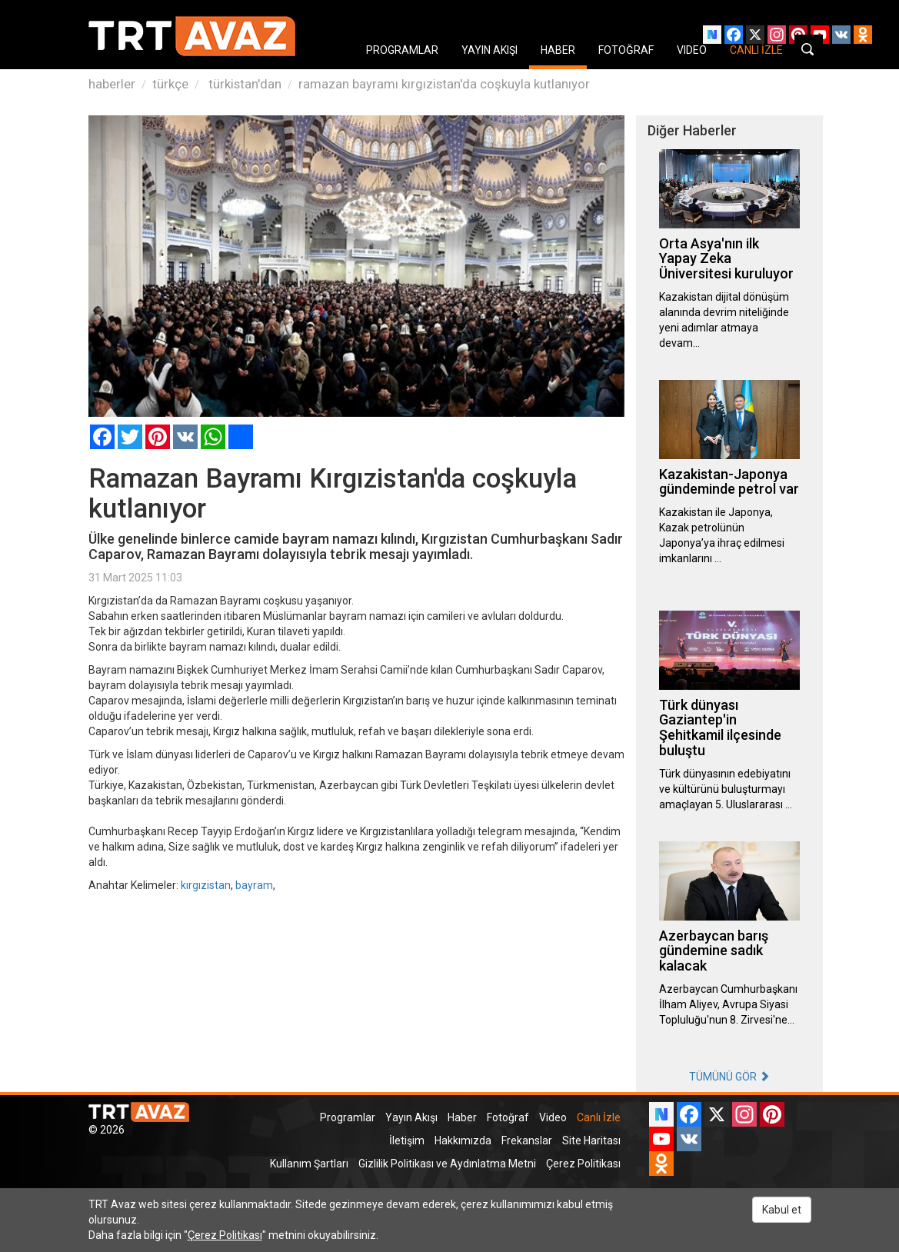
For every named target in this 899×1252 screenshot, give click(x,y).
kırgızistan (206, 885)
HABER (558, 50)
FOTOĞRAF (626, 50)
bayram (254, 885)
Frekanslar (526, 1140)
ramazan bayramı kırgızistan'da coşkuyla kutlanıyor (444, 84)
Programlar (347, 1117)
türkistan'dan (243, 84)
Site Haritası (591, 1140)
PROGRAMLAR (402, 50)
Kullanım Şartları (309, 1163)
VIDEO (692, 50)
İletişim (407, 1140)
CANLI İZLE (756, 50)
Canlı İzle (599, 1117)
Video (553, 1117)
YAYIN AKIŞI (489, 50)
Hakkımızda (463, 1140)
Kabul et (781, 1210)
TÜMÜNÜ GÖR (729, 1077)
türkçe (170, 84)
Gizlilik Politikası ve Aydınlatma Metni (447, 1163)
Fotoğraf (508, 1117)
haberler (111, 84)
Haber (462, 1117)
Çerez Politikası (583, 1163)
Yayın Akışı (411, 1117)
